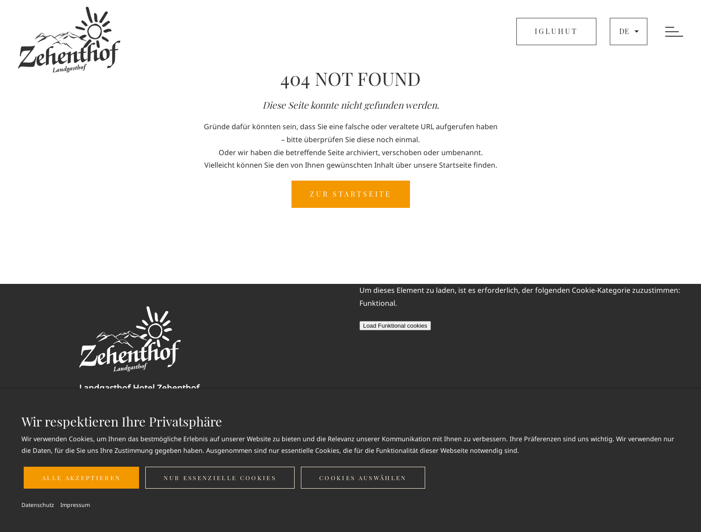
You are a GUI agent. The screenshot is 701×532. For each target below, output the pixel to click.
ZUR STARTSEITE (351, 193)
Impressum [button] (75, 505)
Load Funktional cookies (395, 325)
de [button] (630, 31)
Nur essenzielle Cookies (220, 477)
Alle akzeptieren (81, 477)
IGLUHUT (556, 31)
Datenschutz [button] (37, 505)
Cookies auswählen (363, 477)
